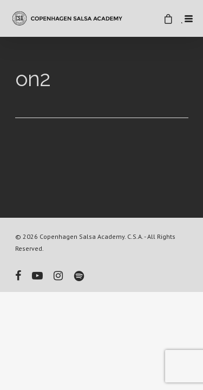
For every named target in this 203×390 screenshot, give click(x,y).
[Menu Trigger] (189, 18)
